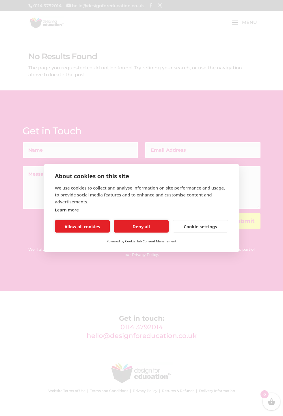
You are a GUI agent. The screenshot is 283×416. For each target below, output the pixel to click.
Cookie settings (200, 226)
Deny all (141, 226)
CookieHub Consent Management (150, 241)
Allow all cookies (82, 226)
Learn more (67, 210)
